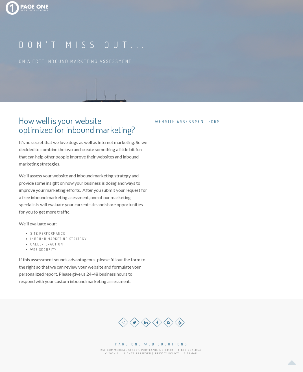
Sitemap (190, 353)
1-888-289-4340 (190, 350)
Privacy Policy (167, 353)
